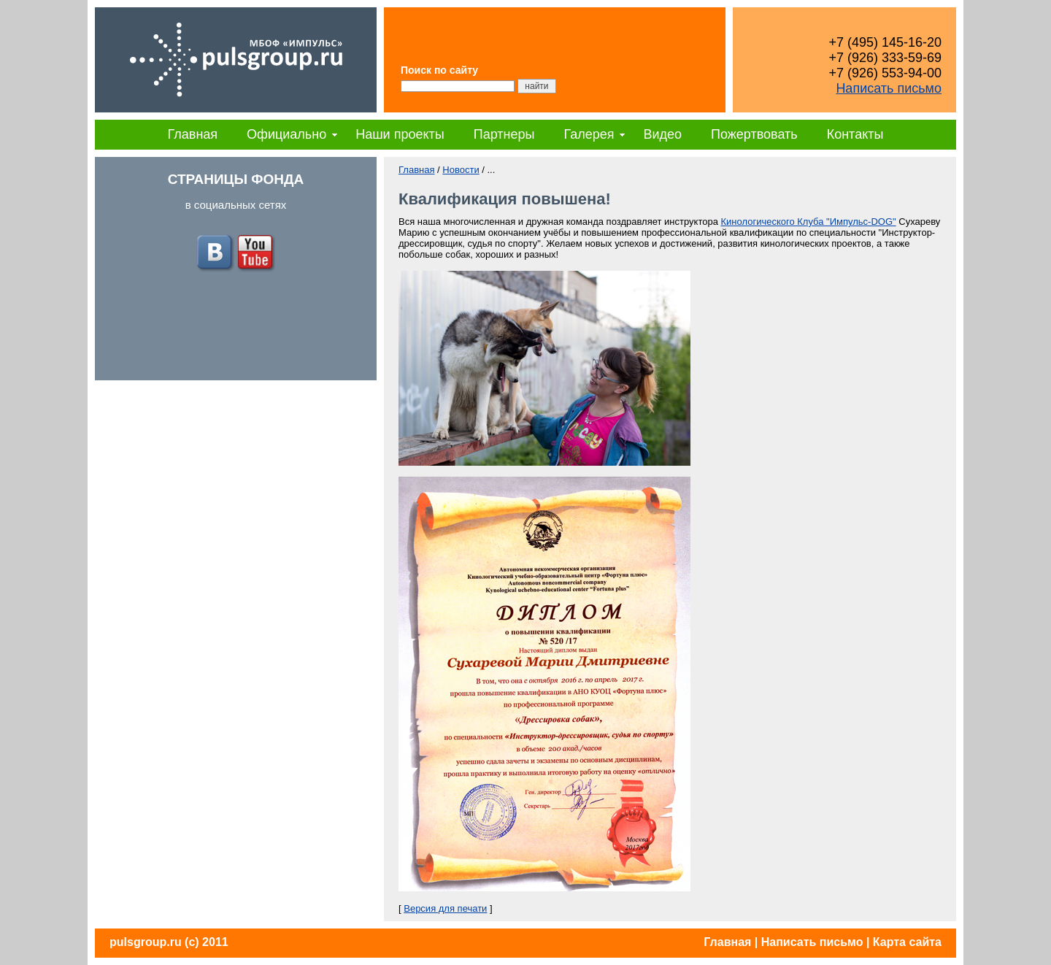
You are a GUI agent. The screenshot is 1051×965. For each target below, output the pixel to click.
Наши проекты (399, 134)
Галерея (588, 134)
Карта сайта (907, 942)
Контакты (855, 134)
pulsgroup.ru (145, 942)
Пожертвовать (754, 134)
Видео (662, 134)
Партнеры (504, 134)
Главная (193, 134)
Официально (286, 134)
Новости (460, 169)
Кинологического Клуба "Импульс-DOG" (808, 221)
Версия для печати (445, 908)
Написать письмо (889, 88)
